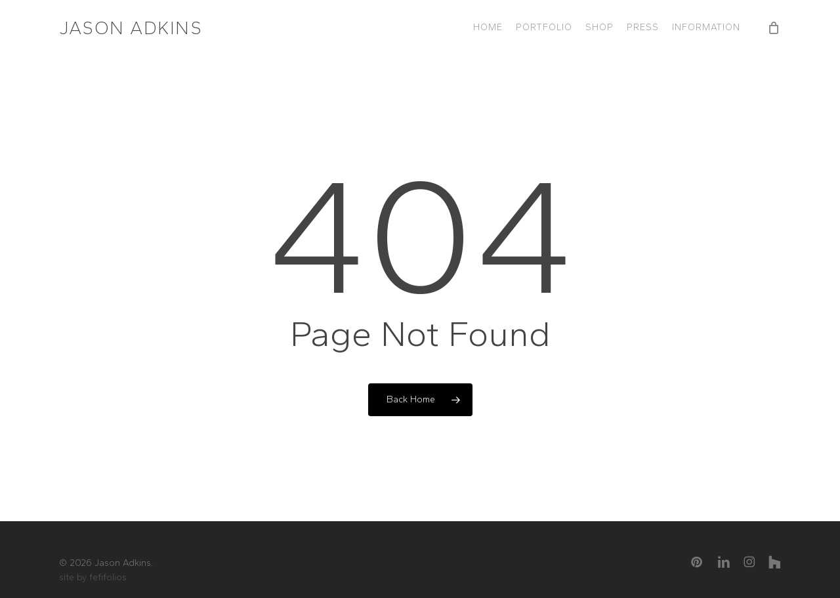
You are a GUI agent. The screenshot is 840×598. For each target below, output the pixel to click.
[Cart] (773, 27)
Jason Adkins (130, 27)
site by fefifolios (93, 577)
